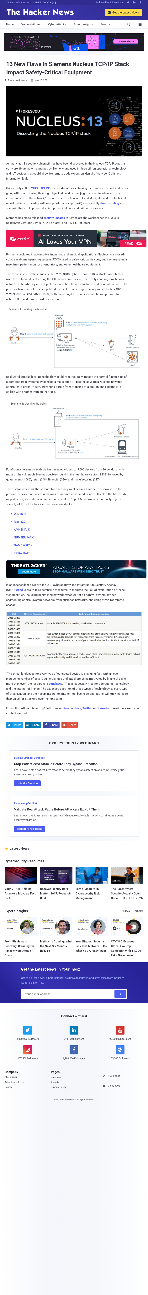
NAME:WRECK (23, 545)
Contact (9, 1087)
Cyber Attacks (57, 24)
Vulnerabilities (30, 24)
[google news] (120, 1053)
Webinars (56, 1077)
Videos (126, 911)
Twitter (87, 708)
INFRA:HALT (22, 553)
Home (10, 24)
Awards (105, 24)
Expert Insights (83, 24)
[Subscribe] (120, 994)
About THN (11, 1077)
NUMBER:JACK (24, 537)
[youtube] (120, 1035)
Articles (139, 911)
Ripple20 (19, 521)
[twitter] (28, 1035)
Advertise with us (14, 1082)
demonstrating (109, 203)
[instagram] (28, 1055)
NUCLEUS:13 (40, 188)
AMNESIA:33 (22, 529)
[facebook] (74, 1055)
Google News (72, 708)
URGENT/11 (22, 514)
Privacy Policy (58, 1087)
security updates (54, 218)
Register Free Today (29, 828)
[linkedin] (74, 1035)
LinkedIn (103, 708)
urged (19, 590)
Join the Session (27, 783)
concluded (55, 683)
